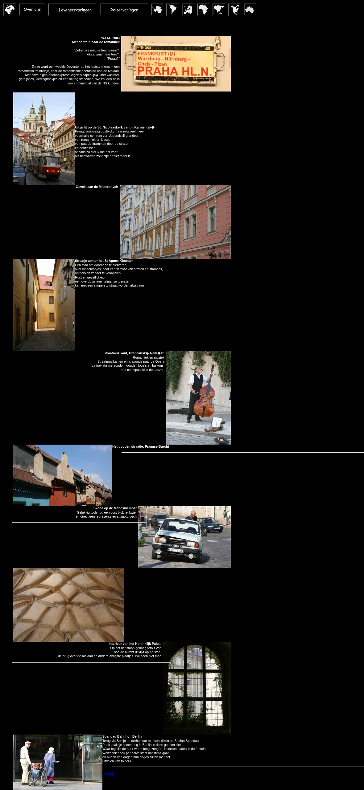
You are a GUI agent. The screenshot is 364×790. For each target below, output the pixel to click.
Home (108, 774)
